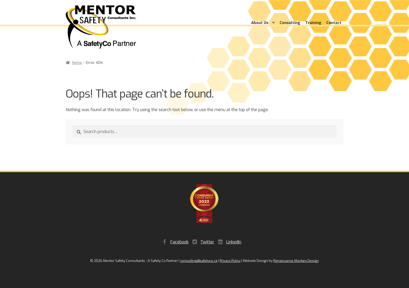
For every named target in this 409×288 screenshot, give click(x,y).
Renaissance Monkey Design (296, 261)
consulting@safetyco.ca (198, 261)
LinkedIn (233, 242)
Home (77, 62)
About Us (259, 22)
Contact (333, 22)
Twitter (207, 242)
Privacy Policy (230, 261)
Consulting (290, 22)
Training (313, 22)
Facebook (179, 242)
